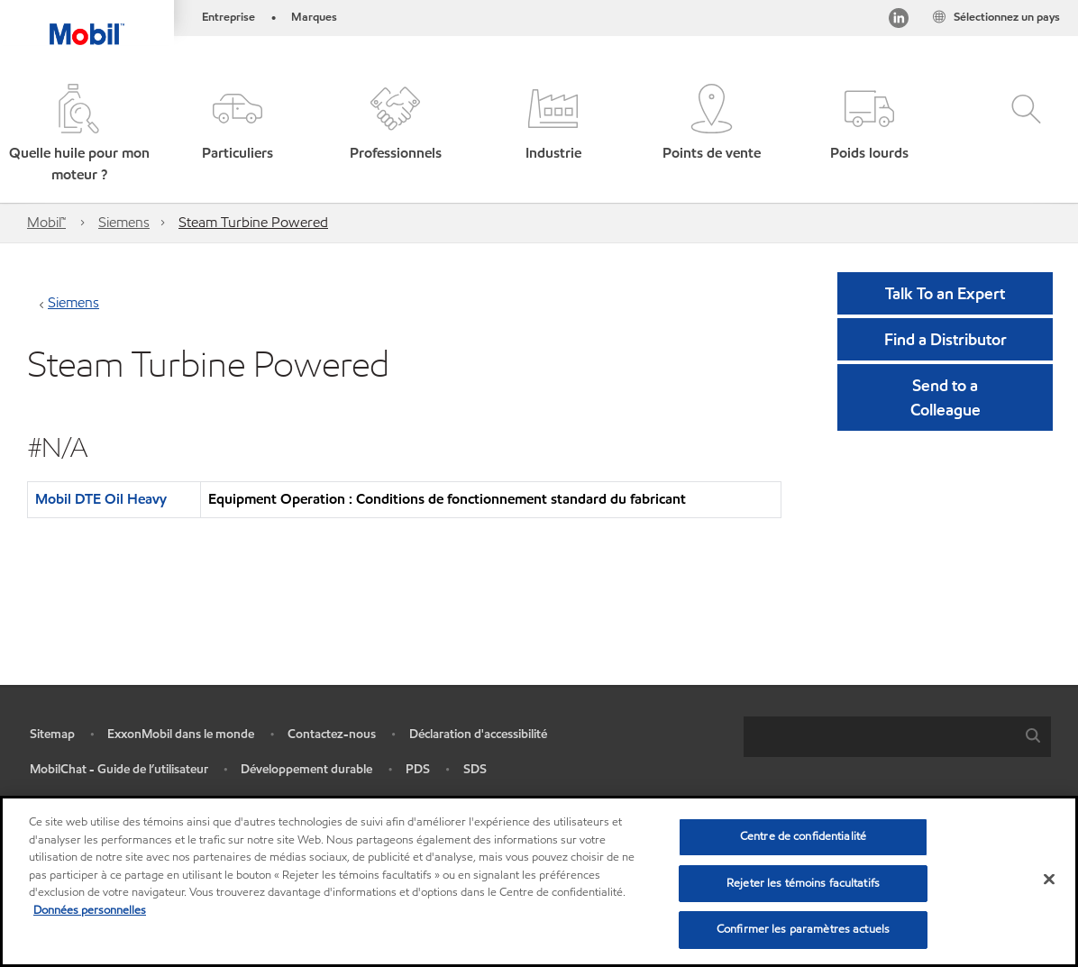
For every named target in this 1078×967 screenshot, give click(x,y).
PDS (418, 769)
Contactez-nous (332, 734)
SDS (475, 769)
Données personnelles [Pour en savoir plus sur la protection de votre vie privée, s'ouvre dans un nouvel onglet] (89, 910)
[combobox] (897, 736)
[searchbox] (879, 736)
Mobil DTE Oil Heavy (101, 498)
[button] (79, 135)
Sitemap (52, 734)
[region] (539, 881)
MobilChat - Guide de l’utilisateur (119, 769)
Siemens (124, 222)
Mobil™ (46, 222)
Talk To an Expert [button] (945, 293)
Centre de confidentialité (803, 836)
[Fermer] (1049, 879)
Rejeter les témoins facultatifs (803, 883)
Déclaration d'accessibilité (478, 734)
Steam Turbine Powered (253, 222)
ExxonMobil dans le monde (180, 734)
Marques (314, 17)
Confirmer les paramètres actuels (803, 929)
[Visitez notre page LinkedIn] (899, 21)
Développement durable (306, 769)
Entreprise (228, 17)
